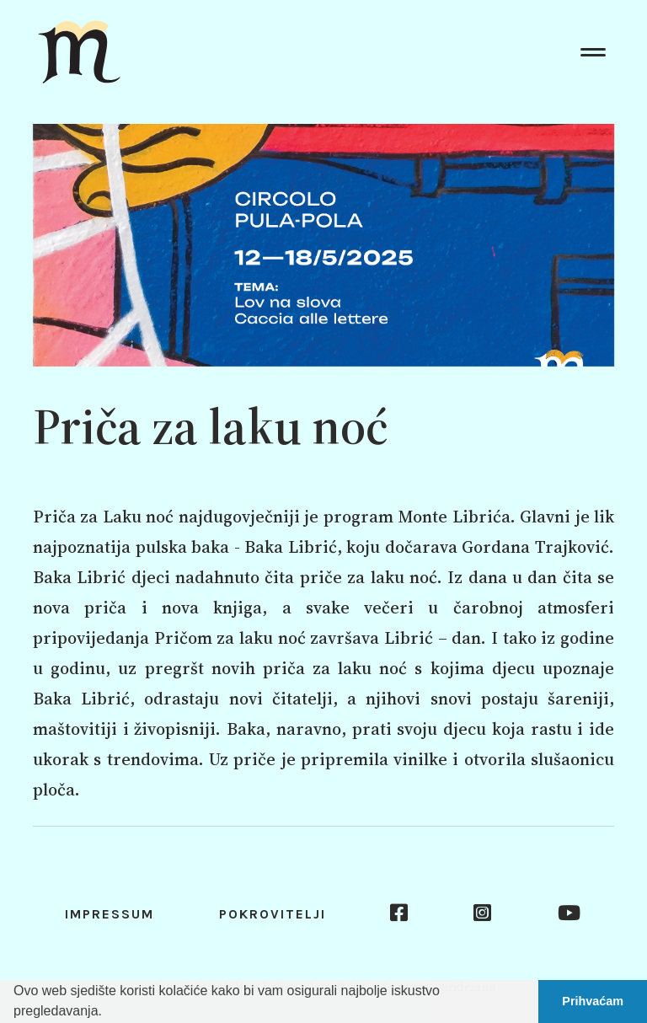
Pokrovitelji (272, 914)
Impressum (109, 914)
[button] (107, 1012)
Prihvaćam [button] (592, 1001)
